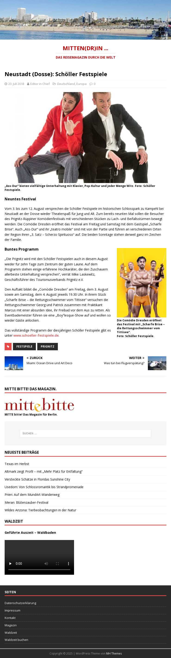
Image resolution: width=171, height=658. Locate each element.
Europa (81, 84)
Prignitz (47, 346)
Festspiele (24, 346)
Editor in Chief (40, 84)
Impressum (12, 610)
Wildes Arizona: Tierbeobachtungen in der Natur (40, 510)
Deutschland (66, 84)
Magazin (11, 625)
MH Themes (114, 653)
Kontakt (10, 618)
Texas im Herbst (17, 464)
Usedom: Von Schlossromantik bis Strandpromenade (44, 487)
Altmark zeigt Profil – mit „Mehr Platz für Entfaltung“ (44, 471)
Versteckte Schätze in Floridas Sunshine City (37, 479)
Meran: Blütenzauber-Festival (26, 502)
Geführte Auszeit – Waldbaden (30, 532)
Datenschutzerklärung (20, 603)
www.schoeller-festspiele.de (36, 335)
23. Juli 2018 (16, 84)
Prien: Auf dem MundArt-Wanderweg (32, 494)
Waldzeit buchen (16, 640)
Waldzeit (11, 632)
